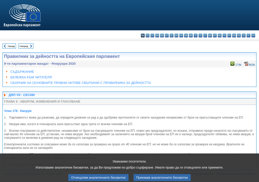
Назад (11, 46)
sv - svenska (253, 35)
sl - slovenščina (244, 35)
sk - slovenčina (239, 35)
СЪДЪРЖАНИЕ (22, 72)
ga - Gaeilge (186, 35)
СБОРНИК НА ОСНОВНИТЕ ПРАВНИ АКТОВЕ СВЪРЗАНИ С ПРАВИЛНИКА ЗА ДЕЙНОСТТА (80, 83)
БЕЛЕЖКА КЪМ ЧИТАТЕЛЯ (31, 77)
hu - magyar (210, 35)
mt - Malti (215, 35)
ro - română (234, 35)
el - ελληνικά (172, 35)
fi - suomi (248, 35)
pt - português (229, 35)
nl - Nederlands (220, 35)
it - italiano (196, 35)
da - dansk (157, 35)
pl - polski (224, 35)
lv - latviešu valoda (200, 35)
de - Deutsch (162, 35)
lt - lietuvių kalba (205, 35)
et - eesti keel (167, 35)
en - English (176, 35)
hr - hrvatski (191, 35)
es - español (147, 35)
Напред (24, 46)
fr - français (181, 35)
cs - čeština (152, 35)
